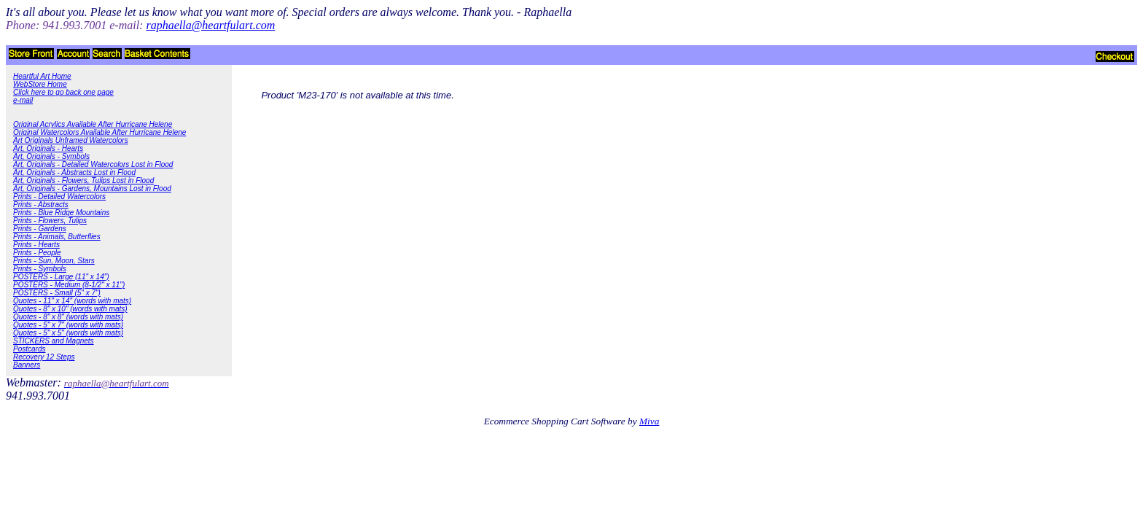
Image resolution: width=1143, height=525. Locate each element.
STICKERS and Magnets (53, 341)
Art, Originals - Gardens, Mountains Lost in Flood (92, 188)
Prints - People (37, 253)
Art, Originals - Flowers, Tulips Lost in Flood (83, 180)
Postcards (29, 349)
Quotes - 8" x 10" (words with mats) (70, 309)
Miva (649, 421)
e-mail (23, 100)
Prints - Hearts (36, 245)
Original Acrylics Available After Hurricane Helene (92, 124)
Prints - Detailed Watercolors (59, 196)
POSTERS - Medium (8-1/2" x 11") (69, 285)
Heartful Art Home (42, 76)
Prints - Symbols (39, 269)
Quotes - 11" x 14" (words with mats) (72, 301)
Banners (26, 365)
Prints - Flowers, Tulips (50, 221)
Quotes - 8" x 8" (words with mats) (68, 317)
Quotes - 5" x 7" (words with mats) (68, 325)
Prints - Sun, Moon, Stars (54, 261)
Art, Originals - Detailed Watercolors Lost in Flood (93, 164)
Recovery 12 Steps (44, 357)
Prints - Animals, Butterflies (57, 237)
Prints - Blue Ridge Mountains (61, 213)
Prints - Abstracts (41, 205)
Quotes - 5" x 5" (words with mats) (68, 333)
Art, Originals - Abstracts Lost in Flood (74, 172)
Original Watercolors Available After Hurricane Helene (99, 132)
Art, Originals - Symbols (51, 156)
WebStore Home (40, 84)
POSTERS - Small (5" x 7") (57, 293)
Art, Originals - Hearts (48, 148)
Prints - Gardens (39, 229)
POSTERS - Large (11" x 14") (61, 277)
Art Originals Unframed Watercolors (70, 140)
